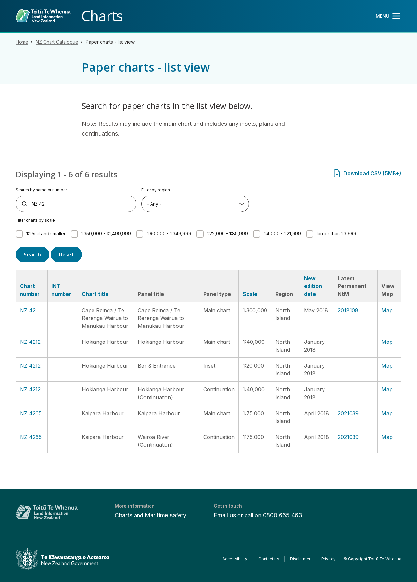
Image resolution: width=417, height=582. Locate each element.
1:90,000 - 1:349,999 (169, 233)
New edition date (313, 286)
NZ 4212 (30, 342)
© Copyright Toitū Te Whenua (372, 558)
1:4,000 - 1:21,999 (282, 233)
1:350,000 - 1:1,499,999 (106, 233)
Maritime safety (165, 515)
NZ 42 (28, 310)
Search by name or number (41, 189)
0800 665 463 (282, 515)
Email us (225, 515)
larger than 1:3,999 (336, 233)
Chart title (95, 294)
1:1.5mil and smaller (45, 233)
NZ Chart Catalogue (57, 42)
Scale (250, 294)
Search (32, 254)
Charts (123, 515)
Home (22, 42)
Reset (66, 254)
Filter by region (155, 189)
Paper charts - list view (110, 42)
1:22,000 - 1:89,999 (227, 233)
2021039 (348, 413)
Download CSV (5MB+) (372, 173)
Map (387, 310)
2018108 (348, 310)
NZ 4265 (31, 413)
